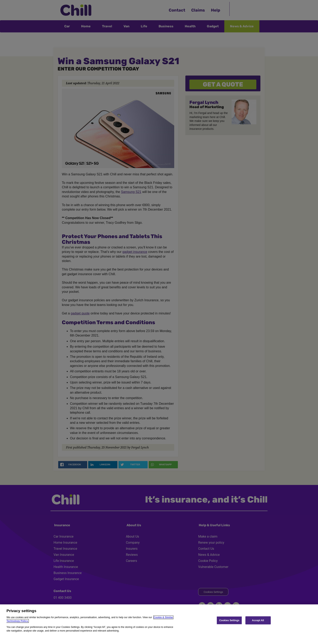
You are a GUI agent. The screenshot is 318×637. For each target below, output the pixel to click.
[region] (159, 620)
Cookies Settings (229, 620)
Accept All (258, 620)
